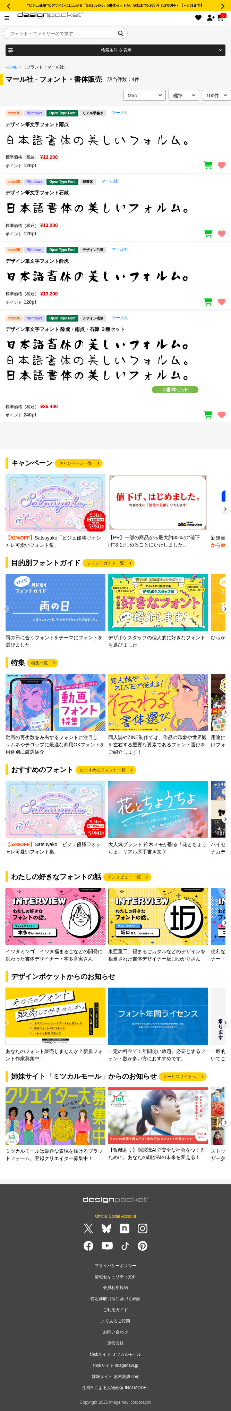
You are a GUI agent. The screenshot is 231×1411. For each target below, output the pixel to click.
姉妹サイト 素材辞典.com (115, 1376)
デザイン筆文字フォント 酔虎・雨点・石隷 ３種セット (65, 329)
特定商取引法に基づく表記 (115, 1298)
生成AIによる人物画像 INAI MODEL (115, 1387)
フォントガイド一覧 (105, 563)
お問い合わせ (115, 1332)
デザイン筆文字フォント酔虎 (37, 261)
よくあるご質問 (115, 1321)
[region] (115, 140)
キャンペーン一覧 (75, 463)
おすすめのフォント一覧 (103, 770)
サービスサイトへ (179, 1076)
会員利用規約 (115, 1287)
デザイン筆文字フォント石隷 (37, 192)
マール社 (120, 112)
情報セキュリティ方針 (115, 1276)
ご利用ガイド (115, 1309)
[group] (55, 511)
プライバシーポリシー (115, 1265)
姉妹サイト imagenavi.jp (115, 1365)
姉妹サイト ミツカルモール (115, 1354)
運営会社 (115, 1343)
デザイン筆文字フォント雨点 (37, 124)
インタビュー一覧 (124, 877)
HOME (12, 67)
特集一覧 (39, 662)
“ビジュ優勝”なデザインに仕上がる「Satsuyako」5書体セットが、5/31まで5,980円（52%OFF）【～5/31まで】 (115, 5)
